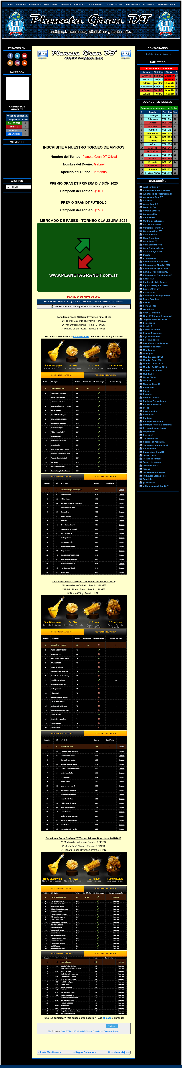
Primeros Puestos (152, 404)
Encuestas (148, 278)
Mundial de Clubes (152, 370)
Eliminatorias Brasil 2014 (155, 261)
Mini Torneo (149, 350)
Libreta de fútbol (151, 329)
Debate (146, 255)
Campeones (149, 217)
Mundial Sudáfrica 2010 (155, 367)
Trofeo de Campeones (154, 472)
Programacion (150, 411)
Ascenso (147, 200)
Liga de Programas (152, 333)
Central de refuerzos (153, 221)
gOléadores (149, 482)
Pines (146, 391)
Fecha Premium (151, 299)
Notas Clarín (149, 377)
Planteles (148, 5)
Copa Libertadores (152, 244)
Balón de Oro (149, 207)
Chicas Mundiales (152, 224)
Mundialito (148, 374)
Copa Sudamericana (153, 248)
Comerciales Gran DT (154, 228)
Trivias (146, 469)
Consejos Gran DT (152, 231)
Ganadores (35, 5)
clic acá (107, 1018)
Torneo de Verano (152, 462)
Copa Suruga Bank (152, 251)
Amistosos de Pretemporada (157, 194)
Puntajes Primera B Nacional (157, 424)
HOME (10, 5)
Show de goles (150, 438)
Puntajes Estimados (153, 421)
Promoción (148, 414)
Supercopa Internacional (155, 445)
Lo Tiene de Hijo (151, 340)
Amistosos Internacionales (156, 190)
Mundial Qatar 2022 (153, 360)
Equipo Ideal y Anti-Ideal (73, 5)
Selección (148, 435)
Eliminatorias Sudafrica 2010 (157, 275)
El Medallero (149, 258)
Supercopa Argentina (154, 442)
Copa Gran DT (150, 241)
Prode (146, 408)
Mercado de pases (152, 346)
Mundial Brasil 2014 (153, 357)
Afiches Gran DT (151, 187)
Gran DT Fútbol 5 (68, 1031)
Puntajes (21, 5)
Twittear (111, 1026)
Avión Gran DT (150, 204)
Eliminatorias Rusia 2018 (155, 272)
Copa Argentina (151, 238)
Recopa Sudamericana (154, 428)
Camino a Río (150, 214)
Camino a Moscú (151, 210)
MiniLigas (148, 353)
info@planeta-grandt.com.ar (158, 54)
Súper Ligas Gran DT (153, 452)
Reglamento (149, 431)
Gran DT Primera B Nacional (89, 1031)
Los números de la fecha (155, 343)
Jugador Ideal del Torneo (155, 319)
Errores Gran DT (151, 289)
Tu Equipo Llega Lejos (154, 476)
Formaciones (51, 5)
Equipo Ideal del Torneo (155, 282)
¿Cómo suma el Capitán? (156, 486)
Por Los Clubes (151, 397)
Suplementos (133, 5)
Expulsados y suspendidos (156, 295)
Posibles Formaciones (154, 401)
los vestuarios (81, 336)
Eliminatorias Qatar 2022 (155, 268)
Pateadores (149, 387)
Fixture (146, 302)
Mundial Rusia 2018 (153, 363)
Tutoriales (148, 479)
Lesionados (149, 323)
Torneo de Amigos (166, 5)
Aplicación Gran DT (153, 197)
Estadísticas (95, 5)
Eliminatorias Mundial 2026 (156, 265)
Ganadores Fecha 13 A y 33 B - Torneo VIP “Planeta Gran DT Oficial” (83, 301)
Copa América (150, 234)
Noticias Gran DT (114, 5)
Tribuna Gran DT (151, 465)
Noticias (147, 380)
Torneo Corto (149, 455)
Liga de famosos (151, 336)
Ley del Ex (148, 326)
